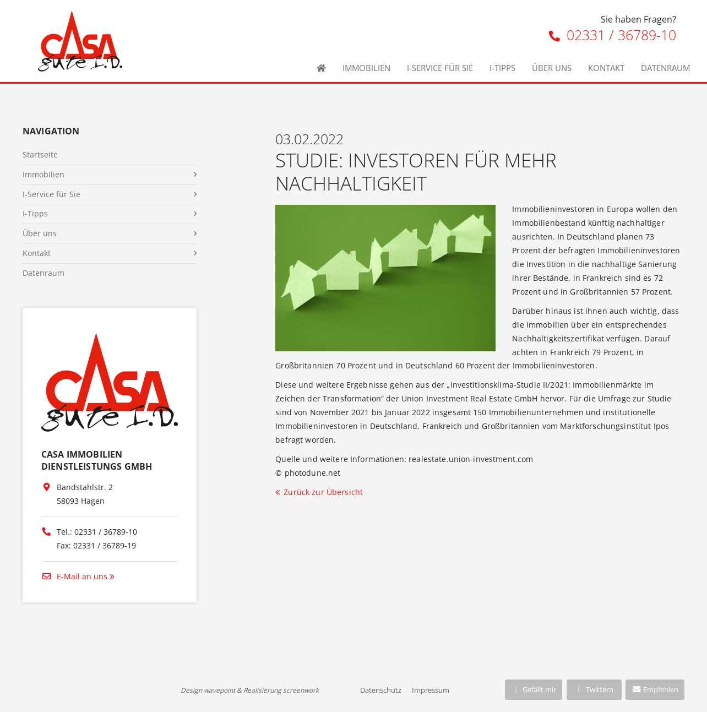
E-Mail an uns (74, 576)
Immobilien (366, 67)
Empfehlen (655, 689)
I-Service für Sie (440, 67)
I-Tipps (502, 67)
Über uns (552, 67)
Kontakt (606, 67)
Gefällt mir (533, 689)
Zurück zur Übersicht (323, 492)
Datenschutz (380, 690)
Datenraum (665, 67)
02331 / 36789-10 (612, 34)
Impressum (430, 690)
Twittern (593, 689)
